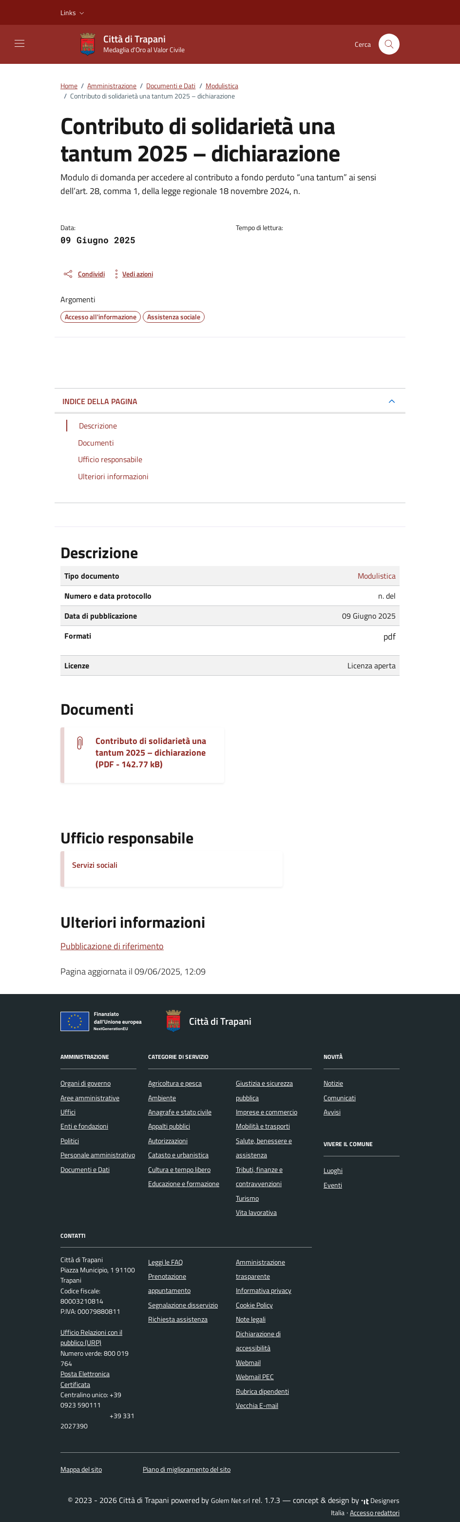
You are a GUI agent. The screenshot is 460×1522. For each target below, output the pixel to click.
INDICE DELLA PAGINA (99, 401)
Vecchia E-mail (257, 1405)
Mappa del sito (81, 1469)
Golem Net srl (230, 1500)
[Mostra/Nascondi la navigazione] (19, 43)
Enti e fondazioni (84, 1126)
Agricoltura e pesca (175, 1083)
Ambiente (162, 1098)
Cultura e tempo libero (179, 1169)
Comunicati (340, 1098)
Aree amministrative (89, 1098)
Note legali (251, 1319)
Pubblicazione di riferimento (112, 946)
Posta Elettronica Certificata (85, 1378)
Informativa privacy (263, 1290)
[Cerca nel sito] (389, 44)
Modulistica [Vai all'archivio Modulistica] (377, 576)
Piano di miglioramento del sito (186, 1469)
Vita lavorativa (256, 1212)
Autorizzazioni (168, 1140)
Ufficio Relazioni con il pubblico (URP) (91, 1337)
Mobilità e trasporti (263, 1126)
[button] (73, 12)
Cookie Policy (254, 1305)
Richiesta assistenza (178, 1319)
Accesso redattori (375, 1512)
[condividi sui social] (83, 274)
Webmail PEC (255, 1376)
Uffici (68, 1112)
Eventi (333, 1185)
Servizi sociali (94, 865)
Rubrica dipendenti (262, 1391)
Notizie (333, 1083)
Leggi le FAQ (165, 1262)
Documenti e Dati (85, 1169)
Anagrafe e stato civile (179, 1112)
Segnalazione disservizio (183, 1305)
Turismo (247, 1198)
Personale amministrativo (97, 1155)
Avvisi (332, 1112)
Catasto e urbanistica (178, 1155)
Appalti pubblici (169, 1126)
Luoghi (333, 1170)
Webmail (248, 1362)
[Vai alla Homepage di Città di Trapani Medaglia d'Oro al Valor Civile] (136, 44)
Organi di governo (85, 1083)
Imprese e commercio (266, 1112)
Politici (69, 1140)
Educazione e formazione (183, 1183)
